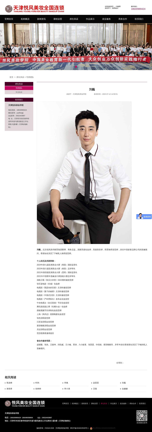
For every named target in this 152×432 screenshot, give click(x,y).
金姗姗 (125, 389)
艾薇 (95, 389)
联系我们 (139, 19)
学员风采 (19, 92)
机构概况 (25, 19)
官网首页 (9, 19)
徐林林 (38, 389)
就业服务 (106, 19)
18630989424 (138, 9)
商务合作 (123, 19)
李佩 (66, 383)
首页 (11, 77)
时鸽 (37, 383)
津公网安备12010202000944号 (103, 428)
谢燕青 (9, 389)
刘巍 (124, 383)
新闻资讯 (41, 19)
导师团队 (30, 77)
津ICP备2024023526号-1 (79, 428)
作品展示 (90, 19)
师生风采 (74, 19)
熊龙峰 (9, 383)
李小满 (67, 389)
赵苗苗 (96, 383)
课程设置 (57, 19)
